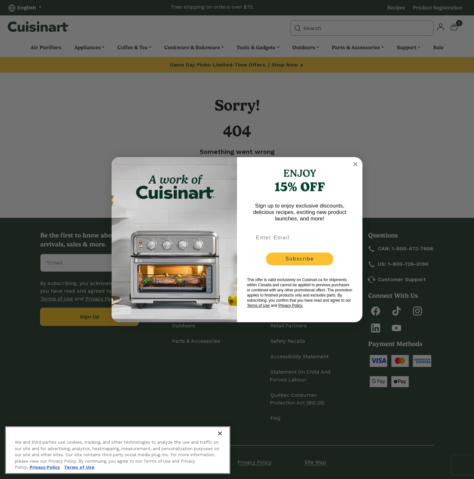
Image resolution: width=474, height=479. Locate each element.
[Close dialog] (355, 164)
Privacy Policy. (290, 305)
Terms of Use (258, 305)
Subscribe (299, 259)
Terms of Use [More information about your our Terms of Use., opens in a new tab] (79, 467)
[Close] (220, 433)
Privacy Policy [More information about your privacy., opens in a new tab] (45, 467)
